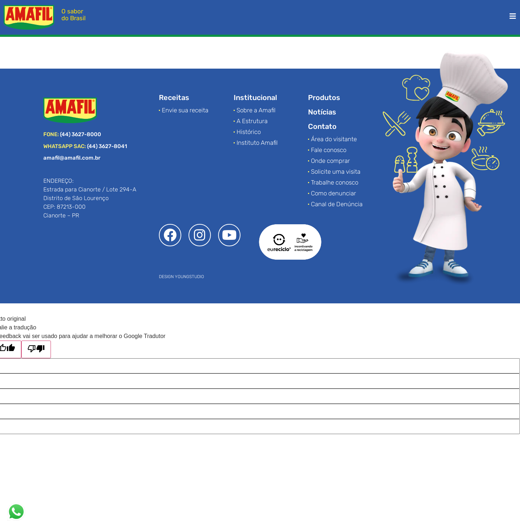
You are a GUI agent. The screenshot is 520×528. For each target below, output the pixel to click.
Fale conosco (328, 149)
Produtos (324, 97)
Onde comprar (330, 160)
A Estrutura (252, 121)
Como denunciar (333, 193)
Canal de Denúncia (337, 204)
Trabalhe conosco (334, 182)
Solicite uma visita (335, 171)
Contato (322, 126)
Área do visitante (334, 139)
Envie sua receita (185, 110)
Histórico (249, 131)
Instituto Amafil (257, 142)
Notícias (322, 112)
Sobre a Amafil (256, 110)
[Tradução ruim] (36, 349)
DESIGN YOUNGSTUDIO (181, 276)
